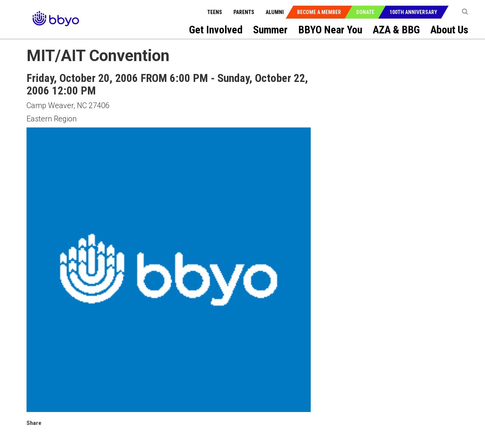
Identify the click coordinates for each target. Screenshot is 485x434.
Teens (214, 12)
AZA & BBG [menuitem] (396, 30)
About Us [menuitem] (449, 30)
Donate (365, 12)
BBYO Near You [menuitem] (330, 30)
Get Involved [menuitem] (215, 30)
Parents (243, 12)
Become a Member (319, 12)
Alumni (275, 12)
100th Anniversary (413, 12)
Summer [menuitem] (270, 30)
